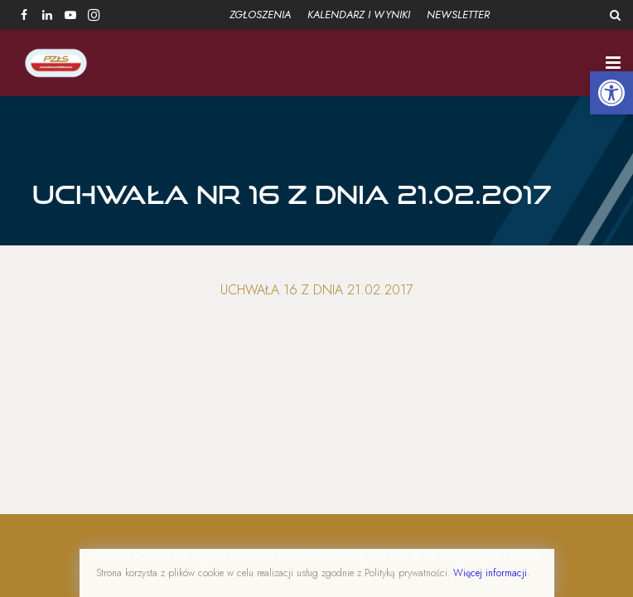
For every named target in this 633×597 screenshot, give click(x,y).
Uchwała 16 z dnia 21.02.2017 (316, 291)
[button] (611, 92)
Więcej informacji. (491, 572)
